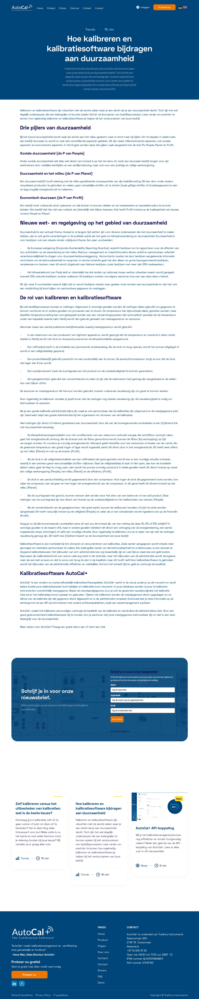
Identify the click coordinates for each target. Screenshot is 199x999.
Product (51, 8)
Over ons (74, 8)
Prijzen (62, 8)
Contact (99, 8)
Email (113, 705)
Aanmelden (117, 719)
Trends (90, 29)
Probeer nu (164, 7)
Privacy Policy (43, 995)
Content (87, 8)
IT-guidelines (60, 995)
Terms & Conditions (22, 995)
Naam (114, 685)
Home (40, 8)
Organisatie (115, 695)
